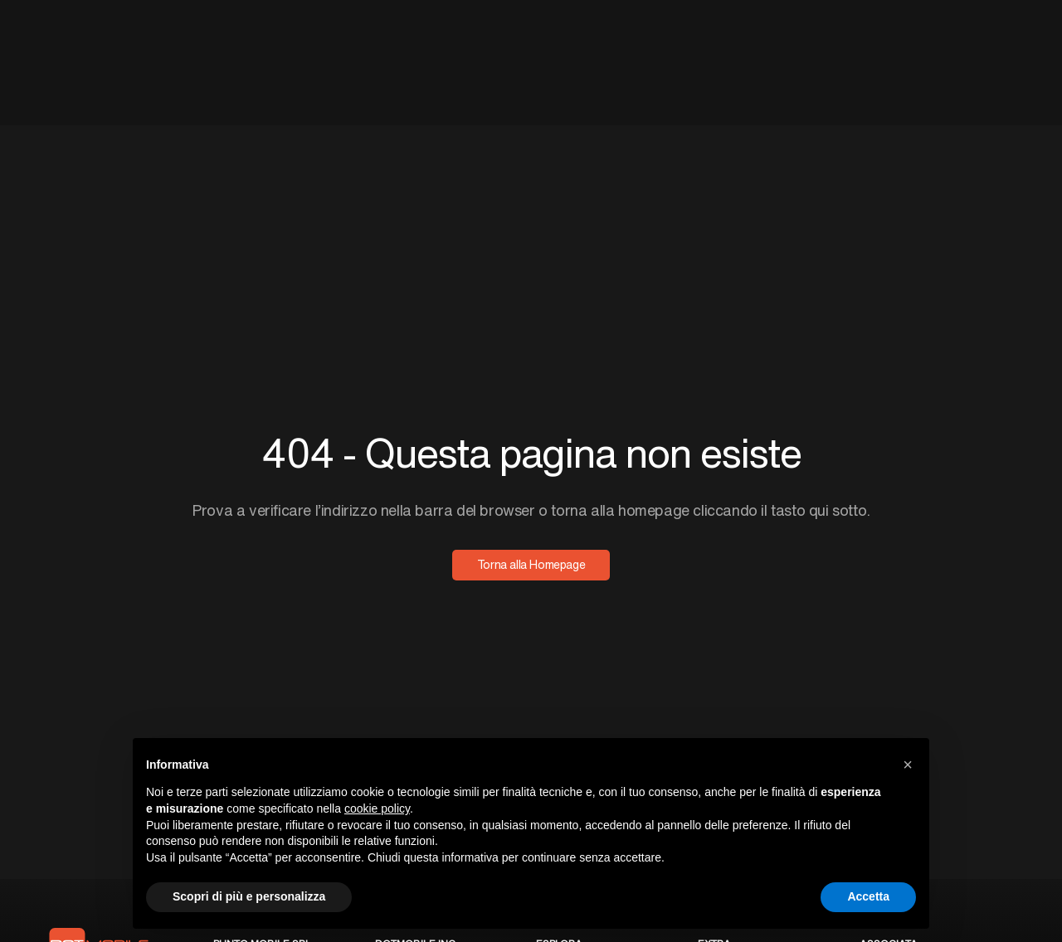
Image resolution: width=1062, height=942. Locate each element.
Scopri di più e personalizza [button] (249, 896)
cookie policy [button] (377, 808)
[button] (907, 764)
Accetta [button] (868, 896)
